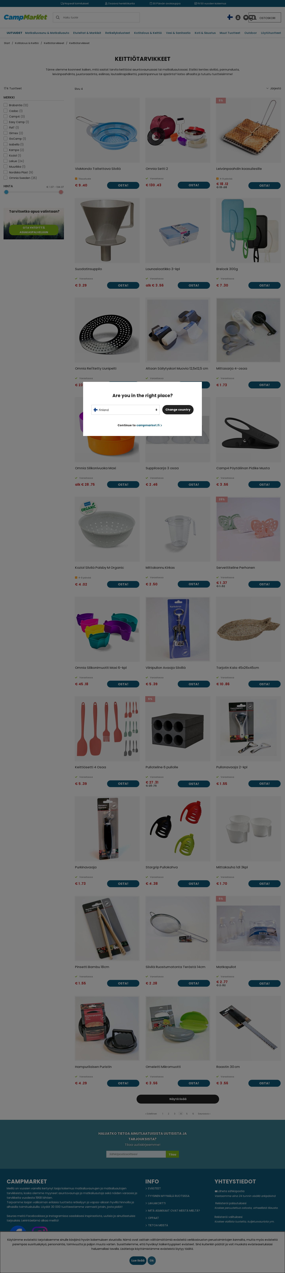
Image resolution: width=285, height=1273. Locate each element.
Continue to (140, 425)
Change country (177, 410)
